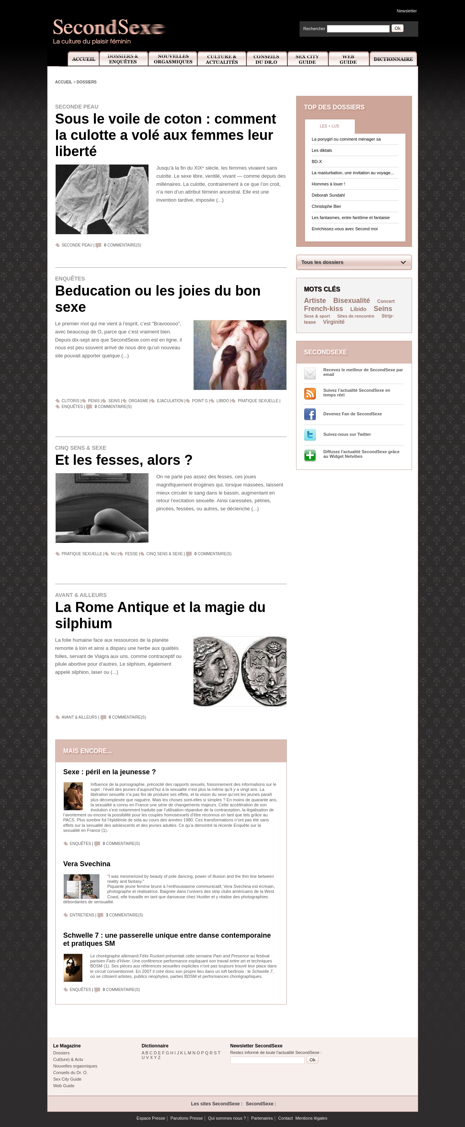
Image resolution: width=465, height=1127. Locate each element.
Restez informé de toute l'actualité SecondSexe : (276, 1052)
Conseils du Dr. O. (70, 1072)
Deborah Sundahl (328, 195)
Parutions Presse (186, 1118)
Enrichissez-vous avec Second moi (345, 228)
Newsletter (407, 10)
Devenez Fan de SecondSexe (353, 413)
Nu (113, 554)
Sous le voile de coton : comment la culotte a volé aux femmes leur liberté (165, 135)
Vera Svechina (87, 864)
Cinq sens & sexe (80, 448)
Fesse (132, 554)
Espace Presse (150, 1118)
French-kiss (323, 309)
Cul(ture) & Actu (68, 1059)
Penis (94, 401)
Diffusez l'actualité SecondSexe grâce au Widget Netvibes (362, 454)
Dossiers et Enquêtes (123, 58)
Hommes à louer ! (329, 184)
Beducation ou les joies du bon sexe (158, 299)
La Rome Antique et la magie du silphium (160, 615)
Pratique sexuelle (258, 401)
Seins (114, 401)
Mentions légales (311, 1118)
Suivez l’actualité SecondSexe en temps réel (357, 392)
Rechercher (314, 28)
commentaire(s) (122, 245)
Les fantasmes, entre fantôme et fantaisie (351, 217)
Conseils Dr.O (267, 58)
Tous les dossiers (322, 262)
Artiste (315, 300)
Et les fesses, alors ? (124, 460)
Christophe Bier (326, 206)
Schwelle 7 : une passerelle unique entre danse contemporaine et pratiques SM (167, 939)
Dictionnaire (394, 58)
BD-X (317, 161)
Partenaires (262, 1118)
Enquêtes (70, 278)
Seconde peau (77, 107)
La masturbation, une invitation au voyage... (353, 172)
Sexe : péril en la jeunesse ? (109, 772)
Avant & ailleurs (81, 595)
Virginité (334, 322)
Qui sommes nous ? (227, 1118)
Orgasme (138, 401)
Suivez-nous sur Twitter (347, 434)
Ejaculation (170, 401)
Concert (386, 301)
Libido (222, 401)
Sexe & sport (317, 316)
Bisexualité (351, 300)
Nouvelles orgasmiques (75, 1066)
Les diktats (322, 150)
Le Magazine (67, 1046)
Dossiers (87, 82)
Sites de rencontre (355, 316)
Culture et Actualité (222, 58)
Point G (200, 401)
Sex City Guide (308, 58)
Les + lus (329, 126)
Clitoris (71, 401)
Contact (285, 1118)
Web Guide (349, 58)
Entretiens (82, 915)
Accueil (79, 58)
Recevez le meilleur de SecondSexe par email (363, 372)
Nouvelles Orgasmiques (173, 58)
